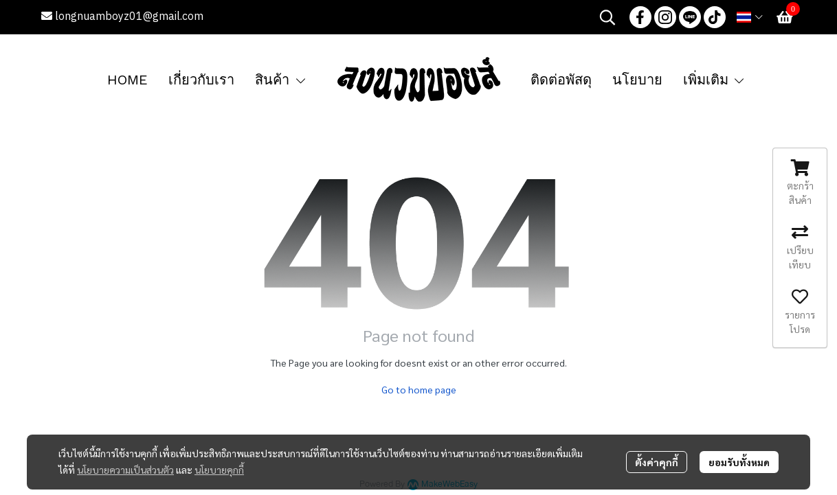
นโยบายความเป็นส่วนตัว (125, 469)
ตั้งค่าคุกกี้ (656, 462)
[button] (607, 17)
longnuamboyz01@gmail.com (122, 17)
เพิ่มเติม (714, 79)
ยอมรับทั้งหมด (739, 462)
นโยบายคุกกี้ (219, 469)
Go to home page (418, 389)
